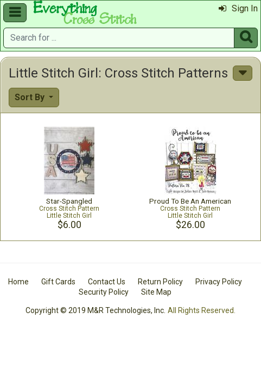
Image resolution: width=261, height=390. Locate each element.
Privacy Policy (218, 281)
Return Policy (160, 281)
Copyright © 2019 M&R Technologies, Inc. (95, 310)
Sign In (238, 8)
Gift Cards (58, 281)
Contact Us (106, 281)
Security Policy (104, 292)
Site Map (156, 292)
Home (18, 281)
